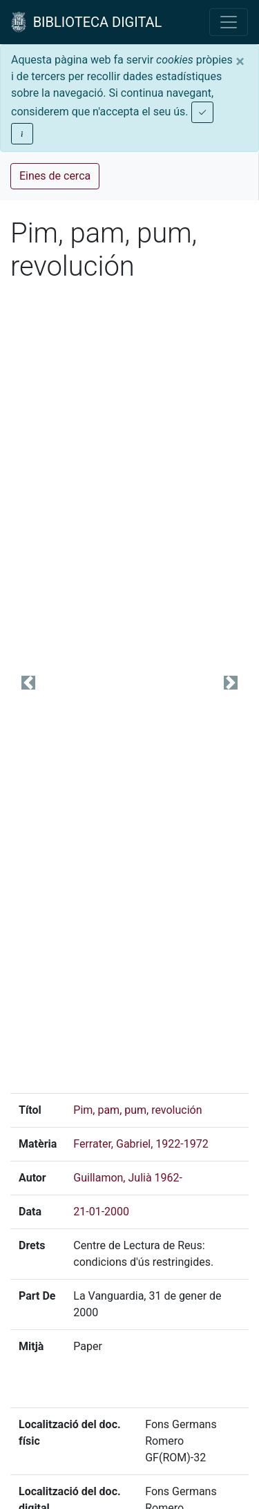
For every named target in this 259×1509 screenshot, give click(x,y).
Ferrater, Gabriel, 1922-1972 (140, 1143)
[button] (28, 682)
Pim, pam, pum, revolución (137, 1110)
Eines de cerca (54, 175)
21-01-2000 (101, 1211)
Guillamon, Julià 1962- (127, 1177)
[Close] (240, 61)
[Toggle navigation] (228, 22)
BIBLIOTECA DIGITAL (86, 22)
